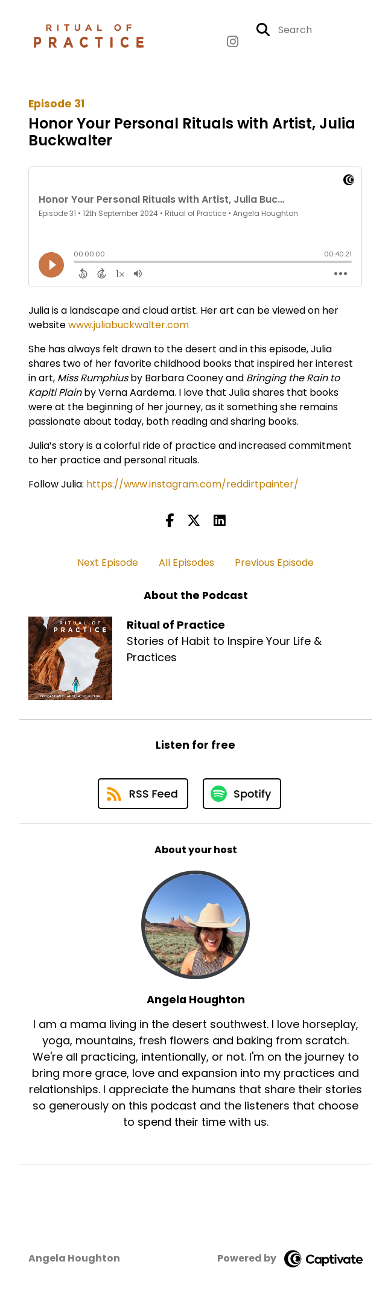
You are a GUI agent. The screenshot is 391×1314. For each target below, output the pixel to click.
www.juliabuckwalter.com (128, 325)
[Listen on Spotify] (242, 793)
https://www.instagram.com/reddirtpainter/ (192, 484)
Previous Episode (274, 563)
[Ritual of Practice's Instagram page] (232, 42)
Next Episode (107, 563)
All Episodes (186, 563)
